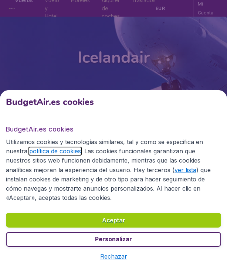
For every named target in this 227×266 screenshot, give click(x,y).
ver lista (185, 170)
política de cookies (55, 151)
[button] (113, 256)
